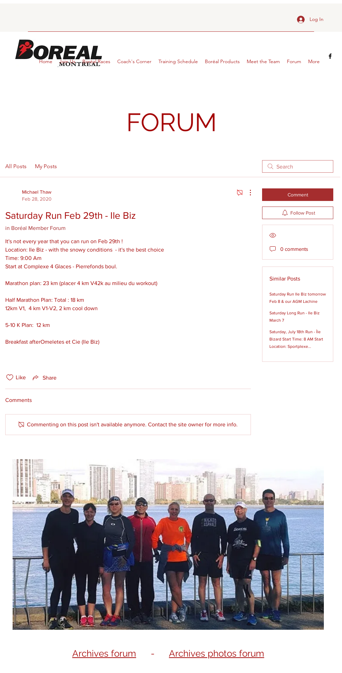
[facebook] (330, 56)
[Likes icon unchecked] (9, 377)
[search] (297, 166)
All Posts (16, 166)
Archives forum (104, 653)
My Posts (46, 166)
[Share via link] (44, 377)
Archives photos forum (216, 653)
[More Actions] (247, 192)
